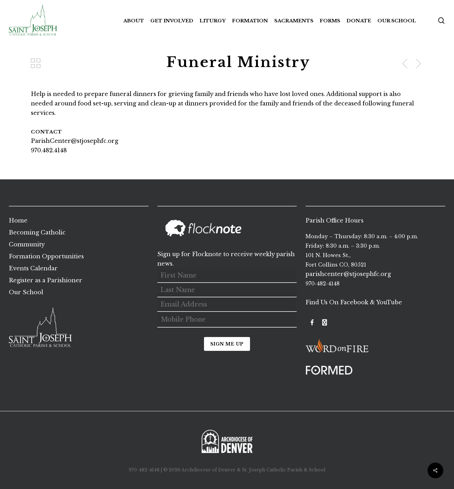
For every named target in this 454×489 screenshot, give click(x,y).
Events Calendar (33, 268)
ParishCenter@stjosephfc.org (74, 141)
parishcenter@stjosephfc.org (348, 274)
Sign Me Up (227, 344)
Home (18, 220)
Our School (26, 292)
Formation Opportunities (46, 256)
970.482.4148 (49, 150)
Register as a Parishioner (45, 280)
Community (27, 244)
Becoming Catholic (37, 232)
